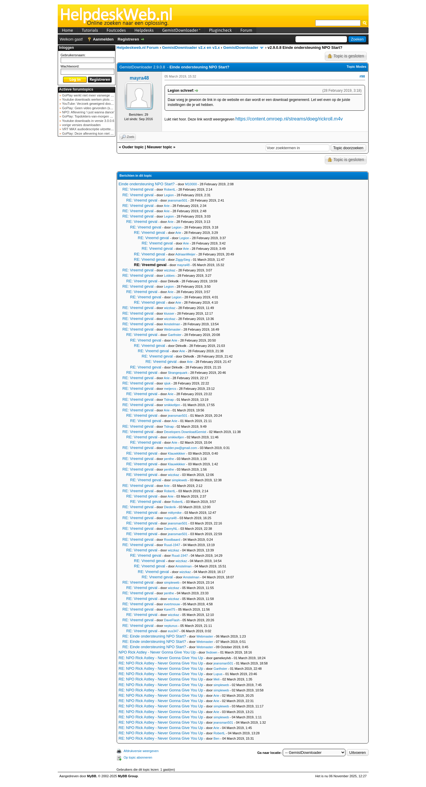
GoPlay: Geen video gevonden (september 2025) (97, 108)
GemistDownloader (181, 30)
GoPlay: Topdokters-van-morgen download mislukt (98, 116)
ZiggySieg (183, 259)
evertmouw (172, 604)
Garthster (174, 335)
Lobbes (169, 275)
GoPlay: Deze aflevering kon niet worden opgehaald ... (101, 133)
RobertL (170, 189)
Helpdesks (144, 30)
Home (67, 30)
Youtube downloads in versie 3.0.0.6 (87, 121)
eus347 (173, 631)
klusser (169, 313)
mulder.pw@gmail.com (180, 448)
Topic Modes (356, 66)
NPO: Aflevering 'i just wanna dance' (88, 112)
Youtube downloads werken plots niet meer (92, 99)
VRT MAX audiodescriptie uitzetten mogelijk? (94, 129)
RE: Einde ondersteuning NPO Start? (154, 636)
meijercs (170, 388)
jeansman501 (177, 200)
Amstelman (172, 324)
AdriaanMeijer (185, 254)
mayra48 (139, 78)
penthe (169, 459)
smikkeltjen (172, 405)
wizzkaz (170, 270)
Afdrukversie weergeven (141, 751)
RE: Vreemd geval (138, 189)
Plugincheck (220, 30)
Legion (169, 195)
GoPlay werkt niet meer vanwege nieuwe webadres (98, 95)
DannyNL (170, 528)
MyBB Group (128, 776)
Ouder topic (133, 147)
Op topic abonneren (138, 757)
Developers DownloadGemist (185, 432)
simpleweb (179, 480)
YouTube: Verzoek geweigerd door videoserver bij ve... (101, 103)
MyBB (91, 776)
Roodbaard (172, 539)
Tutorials (90, 30)
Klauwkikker (176, 453)
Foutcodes (116, 30)
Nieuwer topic (159, 147)
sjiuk (167, 383)
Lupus (217, 674)
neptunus (170, 625)
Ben (216, 738)
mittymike (174, 512)
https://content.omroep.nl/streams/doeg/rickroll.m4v (289, 118)
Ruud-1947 (172, 545)
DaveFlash (172, 620)
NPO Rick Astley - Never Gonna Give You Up (157, 652)
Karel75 (169, 609)
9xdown (211, 652)
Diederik (170, 507)
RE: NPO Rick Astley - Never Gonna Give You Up (161, 658)
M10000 (191, 184)
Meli (216, 679)
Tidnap (169, 399)
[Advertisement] (86, 232)
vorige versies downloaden (81, 125)
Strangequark (177, 372)
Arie (167, 205)
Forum (246, 30)
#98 (362, 76)
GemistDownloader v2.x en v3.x (191, 47)
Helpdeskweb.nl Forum (138, 47)
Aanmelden (103, 39)
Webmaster (172, 329)
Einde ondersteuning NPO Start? (147, 184)
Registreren (128, 39)
